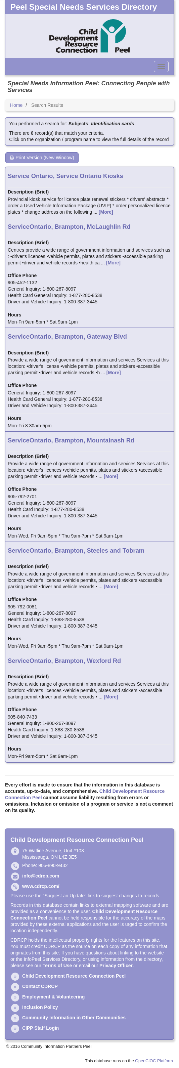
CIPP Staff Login (40, 1028)
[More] (106, 212)
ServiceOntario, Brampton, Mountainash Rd (71, 440)
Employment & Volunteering (53, 996)
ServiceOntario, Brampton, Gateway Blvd (67, 336)
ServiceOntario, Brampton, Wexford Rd (64, 660)
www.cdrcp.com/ (40, 886)
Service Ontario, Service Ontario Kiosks (65, 176)
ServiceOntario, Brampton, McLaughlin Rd (69, 226)
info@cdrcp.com (40, 876)
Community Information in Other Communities (74, 1017)
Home (16, 105)
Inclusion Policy (40, 1007)
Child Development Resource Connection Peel (74, 976)
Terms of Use (57, 965)
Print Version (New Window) (42, 157)
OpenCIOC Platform (154, 1061)
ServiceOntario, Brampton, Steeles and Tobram (76, 550)
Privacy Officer (116, 965)
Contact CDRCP (40, 986)
